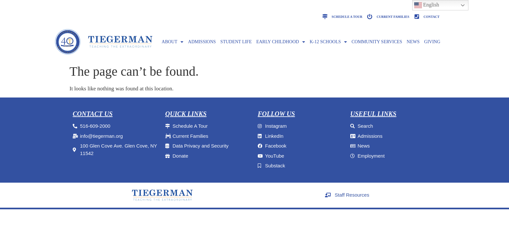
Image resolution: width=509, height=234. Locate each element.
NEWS (413, 41)
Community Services (377, 41)
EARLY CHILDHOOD (280, 41)
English (426, 5)
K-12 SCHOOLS (328, 41)
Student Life (236, 41)
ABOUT (172, 41)
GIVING (432, 41)
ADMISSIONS (202, 41)
